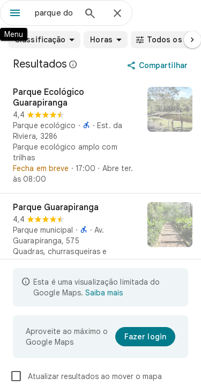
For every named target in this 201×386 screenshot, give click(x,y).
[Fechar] (117, 14)
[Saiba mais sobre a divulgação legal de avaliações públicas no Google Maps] (73, 64)
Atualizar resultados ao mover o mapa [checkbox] (86, 376)
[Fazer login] (145, 337)
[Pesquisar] (90, 14)
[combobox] (55, 12)
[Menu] (15, 14)
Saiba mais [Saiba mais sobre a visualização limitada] (104, 293)
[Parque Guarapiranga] (100, 240)
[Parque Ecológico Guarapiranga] (100, 135)
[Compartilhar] (158, 65)
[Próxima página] (192, 39)
